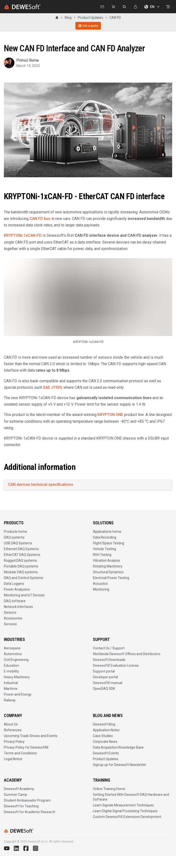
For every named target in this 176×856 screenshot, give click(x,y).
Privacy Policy (14, 742)
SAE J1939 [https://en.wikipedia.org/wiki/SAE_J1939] (52, 387)
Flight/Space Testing (108, 543)
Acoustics (100, 584)
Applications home (107, 531)
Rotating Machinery (107, 566)
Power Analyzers (17, 589)
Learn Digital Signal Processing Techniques (125, 811)
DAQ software (14, 601)
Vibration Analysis (106, 560)
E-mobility (11, 671)
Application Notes (106, 730)
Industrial (11, 683)
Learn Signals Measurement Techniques (123, 805)
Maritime (11, 689)
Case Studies (103, 736)
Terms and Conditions (20, 753)
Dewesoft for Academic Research (29, 812)
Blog (68, 18)
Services (10, 624)
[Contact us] (102, 6)
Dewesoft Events (106, 753)
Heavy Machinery (17, 677)
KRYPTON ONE (110, 414)
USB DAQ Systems (18, 543)
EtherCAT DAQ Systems (22, 555)
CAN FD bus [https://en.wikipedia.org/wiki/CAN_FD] (40, 218)
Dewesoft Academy (19, 789)
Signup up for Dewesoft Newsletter (119, 765)
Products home (15, 531)
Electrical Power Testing (111, 578)
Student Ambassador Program (27, 800)
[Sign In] (135, 6)
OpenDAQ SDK (104, 689)
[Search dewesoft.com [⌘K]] (124, 6)
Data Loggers (14, 584)
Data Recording (104, 537)
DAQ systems (14, 537)
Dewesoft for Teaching (21, 806)
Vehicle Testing (104, 549)
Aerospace (12, 648)
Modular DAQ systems (21, 572)
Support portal (104, 671)
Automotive (13, 654)
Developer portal (105, 677)
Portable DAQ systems (21, 566)
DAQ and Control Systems (23, 578)
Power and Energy (17, 694)
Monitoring (101, 589)
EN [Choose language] (152, 7)
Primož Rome (27, 60)
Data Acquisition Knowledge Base (118, 747)
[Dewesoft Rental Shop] (113, 6)
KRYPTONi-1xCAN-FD (23, 235)
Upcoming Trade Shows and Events (30, 736)
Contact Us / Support (109, 648)
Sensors (10, 612)
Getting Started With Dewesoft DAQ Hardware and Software (131, 797)
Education (11, 665)
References (13, 730)
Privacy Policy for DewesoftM (26, 747)
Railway (10, 700)
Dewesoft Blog (104, 724)
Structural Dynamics (108, 572)
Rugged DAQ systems (20, 560)
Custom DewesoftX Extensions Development (127, 817)
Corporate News (105, 742)
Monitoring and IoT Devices (24, 595)
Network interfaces (18, 607)
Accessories (13, 618)
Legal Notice (13, 759)
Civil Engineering (16, 660)
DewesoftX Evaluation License (116, 665)
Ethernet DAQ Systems (21, 549)
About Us (11, 724)
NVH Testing (102, 555)
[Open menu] (168, 6)
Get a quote (88, 26)
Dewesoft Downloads (109, 660)
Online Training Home (109, 789)
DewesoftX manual (107, 683)
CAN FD (115, 18)
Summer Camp (15, 795)
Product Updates (90, 18)
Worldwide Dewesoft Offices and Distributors (126, 654)
